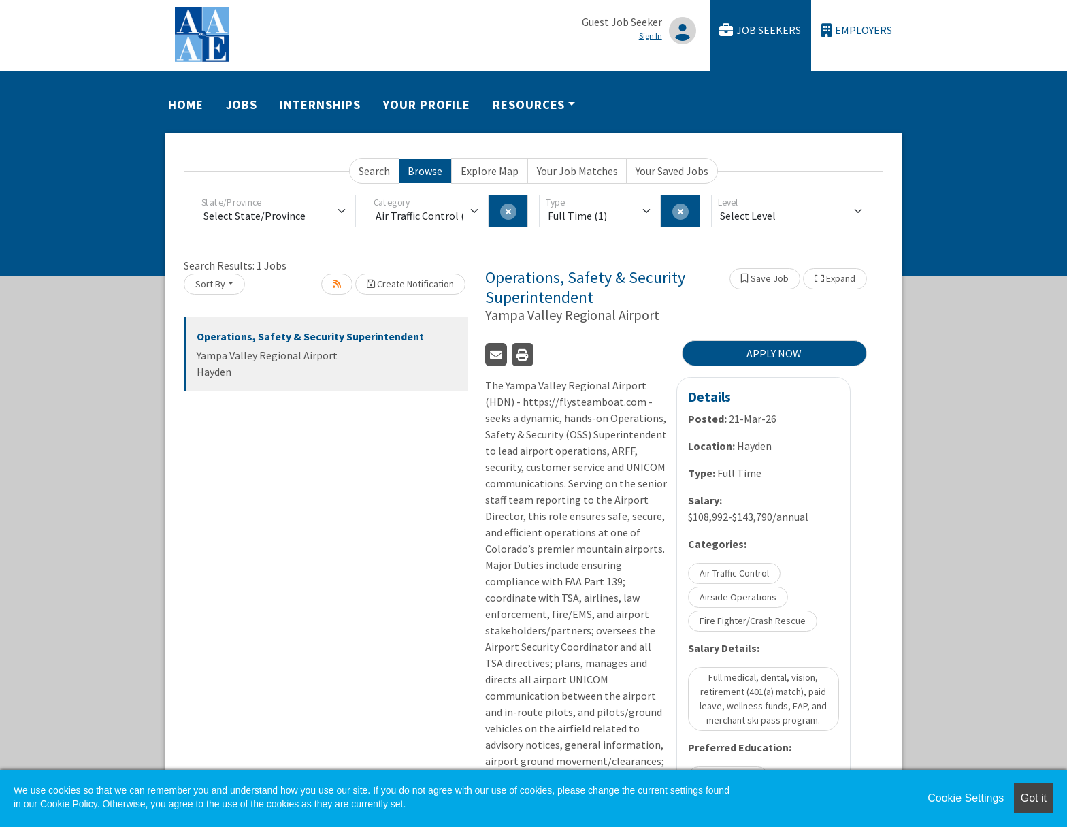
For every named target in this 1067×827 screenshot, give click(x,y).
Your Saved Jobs (672, 171)
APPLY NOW (774, 353)
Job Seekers (760, 30)
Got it (1034, 798)
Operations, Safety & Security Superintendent (310, 336)
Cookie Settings (966, 798)
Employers (856, 30)
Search (374, 171)
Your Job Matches (577, 171)
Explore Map (490, 171)
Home (185, 104)
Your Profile (426, 104)
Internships (320, 104)
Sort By (210, 284)
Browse (425, 171)
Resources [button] (529, 104)
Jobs (242, 104)
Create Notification (410, 284)
